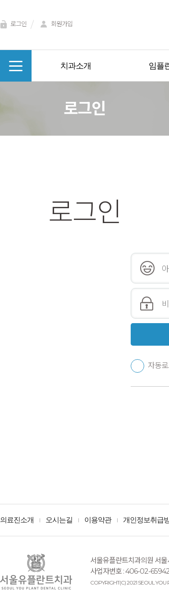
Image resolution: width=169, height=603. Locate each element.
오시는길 (59, 520)
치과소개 (75, 65)
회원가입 (55, 24)
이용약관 (97, 520)
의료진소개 (17, 520)
